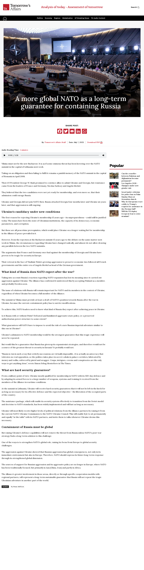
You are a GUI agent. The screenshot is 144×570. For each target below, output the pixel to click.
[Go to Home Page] (16, 7)
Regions (57, 18)
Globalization (67, 18)
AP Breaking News (82, 18)
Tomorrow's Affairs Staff (55, 142)
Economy (48, 18)
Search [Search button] (135, 7)
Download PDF (94, 142)
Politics (40, 18)
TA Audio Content (98, 18)
